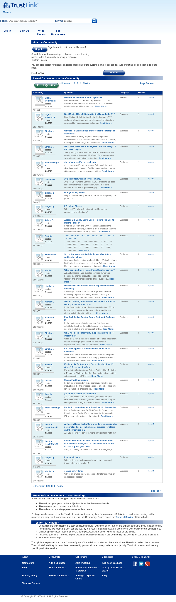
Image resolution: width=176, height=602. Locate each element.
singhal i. (49, 270)
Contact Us (28, 563)
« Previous (65, 83)
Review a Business (59, 575)
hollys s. (49, 380)
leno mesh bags (72, 457)
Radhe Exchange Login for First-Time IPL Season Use (90, 407)
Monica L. (49, 302)
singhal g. (49, 193)
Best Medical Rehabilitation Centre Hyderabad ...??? (89, 114)
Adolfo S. (49, 220)
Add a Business (57, 563)
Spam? (151, 97)
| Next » (86, 83)
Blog (104, 575)
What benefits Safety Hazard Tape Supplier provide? (89, 270)
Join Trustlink (82, 563)
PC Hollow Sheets (73, 206)
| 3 (77, 83)
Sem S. (48, 394)
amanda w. (50, 179)
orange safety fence (73, 471)
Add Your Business (112, 563)
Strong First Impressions (76, 380)
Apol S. (48, 236)
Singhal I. (49, 131)
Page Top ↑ (155, 491)
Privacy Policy (29, 575)
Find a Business (57, 567)
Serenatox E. (51, 254)
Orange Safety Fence (74, 192)
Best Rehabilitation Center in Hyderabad (83, 97)
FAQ (24, 567)
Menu (7, 12)
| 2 (73, 83)
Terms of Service (124, 517)
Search (114, 72)
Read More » (101, 106)
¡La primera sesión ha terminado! (80, 162)
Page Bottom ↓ (147, 83)
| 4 (80, 83)
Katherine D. (51, 317)
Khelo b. (49, 364)
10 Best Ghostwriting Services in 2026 (82, 179)
